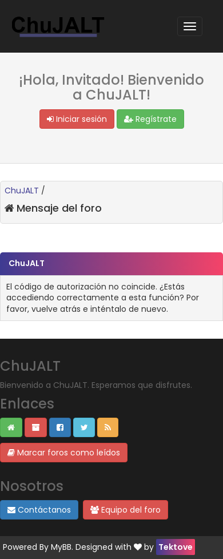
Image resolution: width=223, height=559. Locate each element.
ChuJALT (22, 190)
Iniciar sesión (77, 119)
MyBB (61, 547)
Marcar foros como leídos (63, 452)
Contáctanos (39, 510)
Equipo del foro (125, 510)
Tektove (175, 547)
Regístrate (150, 119)
